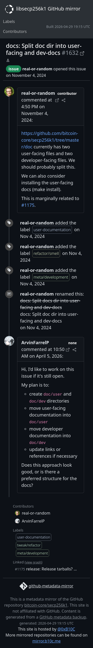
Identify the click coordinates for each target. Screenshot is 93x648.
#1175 (27, 205)
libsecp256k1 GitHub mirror (41, 9)
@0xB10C (66, 629)
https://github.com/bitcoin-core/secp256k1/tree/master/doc (50, 140)
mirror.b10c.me (46, 641)
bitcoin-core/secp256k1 (45, 605)
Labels (9, 21)
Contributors (15, 31)
